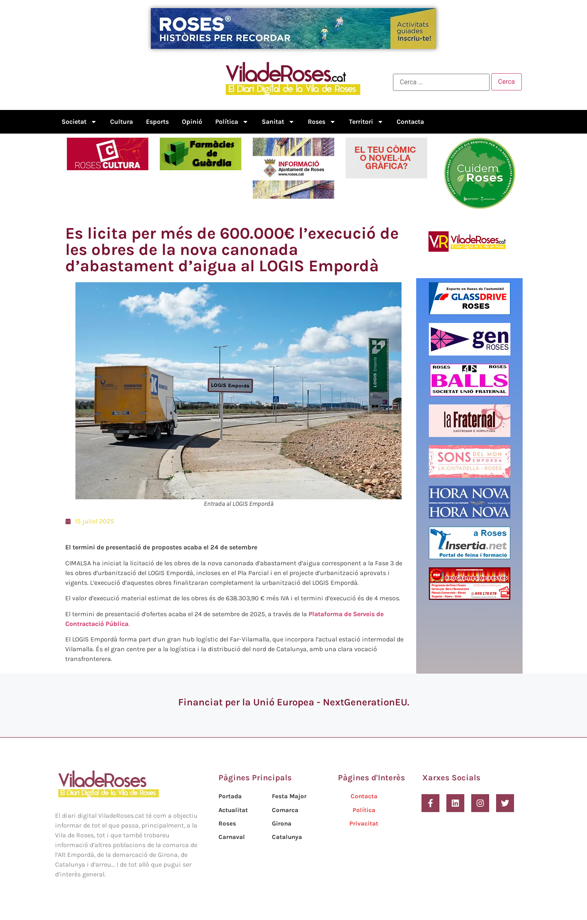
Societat (79, 121)
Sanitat (278, 121)
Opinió (192, 121)
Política (232, 121)
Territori (366, 121)
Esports (157, 121)
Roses (322, 121)
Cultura (121, 121)
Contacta (410, 121)
